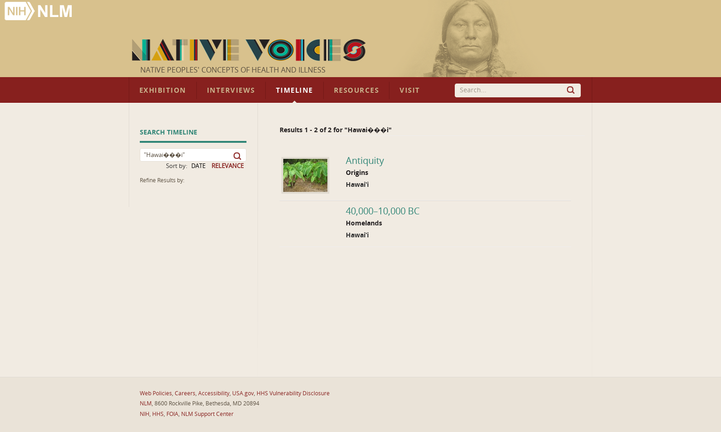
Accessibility (213, 393)
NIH (144, 414)
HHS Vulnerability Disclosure (293, 393)
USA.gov (243, 393)
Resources (356, 90)
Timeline (294, 90)
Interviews (231, 90)
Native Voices (250, 50)
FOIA (172, 414)
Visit (410, 90)
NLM (146, 403)
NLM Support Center (207, 414)
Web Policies (156, 393)
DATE (198, 166)
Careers (185, 393)
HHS (158, 414)
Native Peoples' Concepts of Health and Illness (233, 70)
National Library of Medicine (39, 12)
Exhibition (162, 90)
